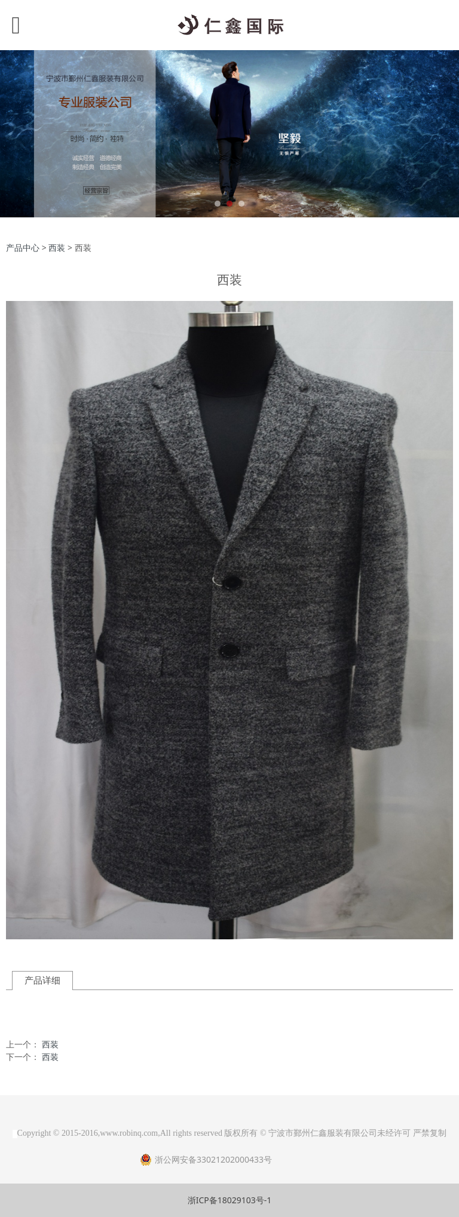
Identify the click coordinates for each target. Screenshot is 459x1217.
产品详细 (42, 980)
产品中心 (22, 247)
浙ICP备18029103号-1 (230, 1200)
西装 (56, 247)
